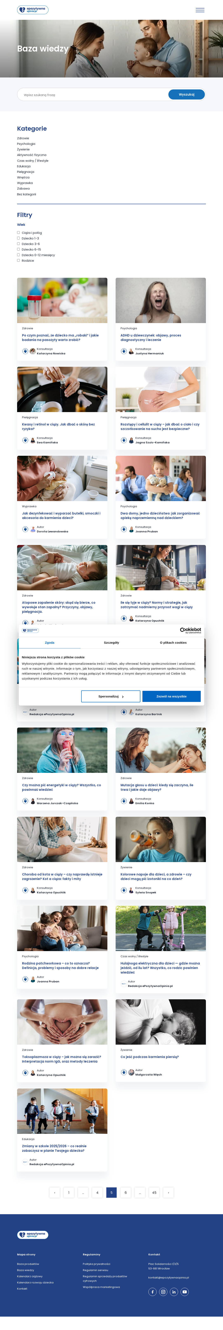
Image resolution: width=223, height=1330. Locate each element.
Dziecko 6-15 (31, 249)
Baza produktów (28, 1277)
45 (154, 1206)
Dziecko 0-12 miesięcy (38, 254)
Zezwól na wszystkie (172, 696)
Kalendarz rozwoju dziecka (35, 1296)
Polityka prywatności (96, 1277)
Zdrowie (23, 138)
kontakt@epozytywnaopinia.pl (168, 1291)
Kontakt (22, 1302)
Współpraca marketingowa (101, 1300)
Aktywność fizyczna (32, 155)
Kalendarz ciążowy (29, 1290)
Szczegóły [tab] (111, 642)
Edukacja (24, 166)
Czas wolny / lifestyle (33, 160)
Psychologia (26, 144)
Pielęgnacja (26, 171)
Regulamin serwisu (95, 1283)
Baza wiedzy (25, 1283)
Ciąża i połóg (32, 232)
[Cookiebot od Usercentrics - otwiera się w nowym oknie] (183, 630)
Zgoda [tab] (49, 642)
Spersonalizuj (111, 696)
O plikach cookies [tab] (173, 642)
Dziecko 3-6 (31, 243)
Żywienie (23, 149)
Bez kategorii (27, 194)
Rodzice (28, 260)
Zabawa (23, 188)
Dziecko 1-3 (30, 238)
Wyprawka (25, 182)
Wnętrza (23, 177)
